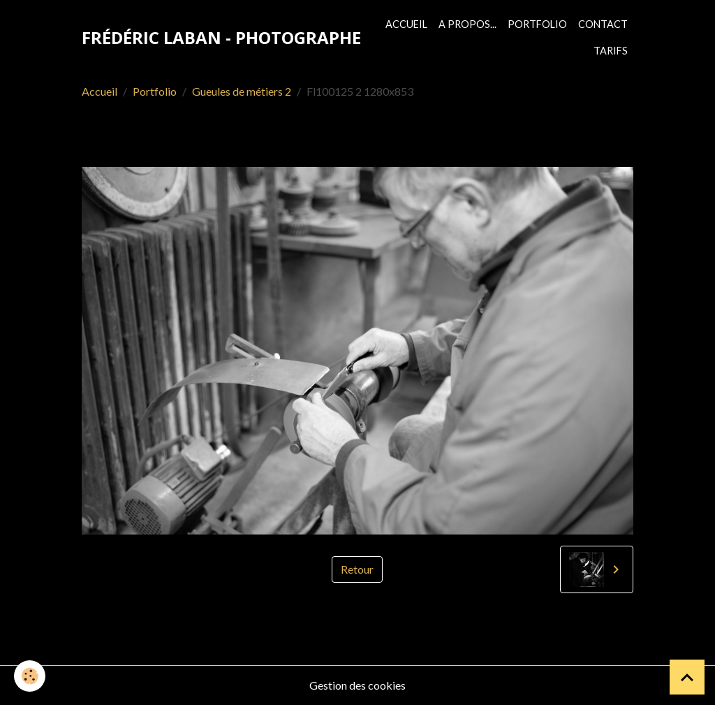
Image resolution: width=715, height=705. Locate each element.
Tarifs (611, 51)
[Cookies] (29, 676)
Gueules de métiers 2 (241, 91)
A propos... (467, 24)
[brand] (221, 37)
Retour (357, 569)
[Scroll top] (687, 677)
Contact (603, 24)
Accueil (406, 24)
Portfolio (537, 24)
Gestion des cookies (357, 685)
